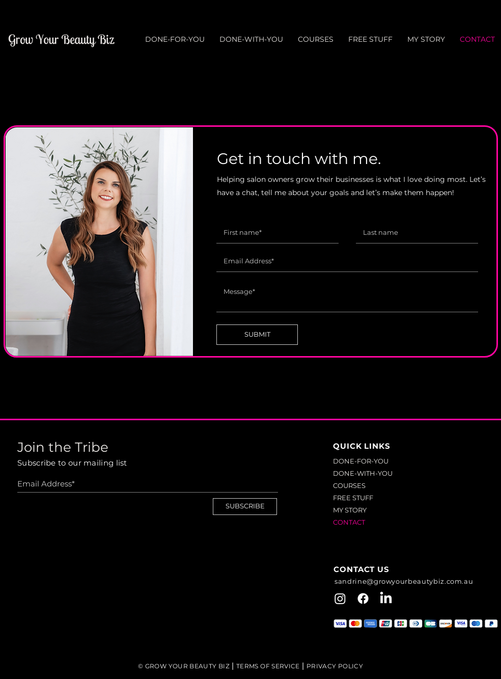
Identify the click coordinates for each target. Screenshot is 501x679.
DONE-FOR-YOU (360, 461)
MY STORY (350, 510)
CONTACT (349, 522)
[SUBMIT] (257, 334)
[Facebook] (363, 598)
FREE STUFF (353, 498)
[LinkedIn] (386, 598)
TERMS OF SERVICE (268, 666)
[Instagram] (340, 598)
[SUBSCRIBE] (245, 506)
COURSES (349, 485)
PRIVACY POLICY (335, 666)
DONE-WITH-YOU (363, 473)
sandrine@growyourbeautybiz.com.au (404, 581)
